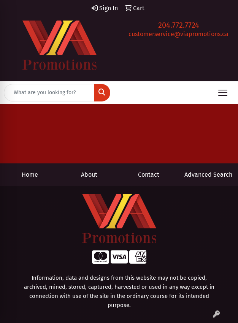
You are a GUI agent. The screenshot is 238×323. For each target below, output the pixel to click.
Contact (148, 174)
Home (30, 174)
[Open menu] (222, 92)
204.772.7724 (178, 25)
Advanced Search (208, 174)
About (89, 174)
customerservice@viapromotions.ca (178, 34)
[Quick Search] (49, 92)
